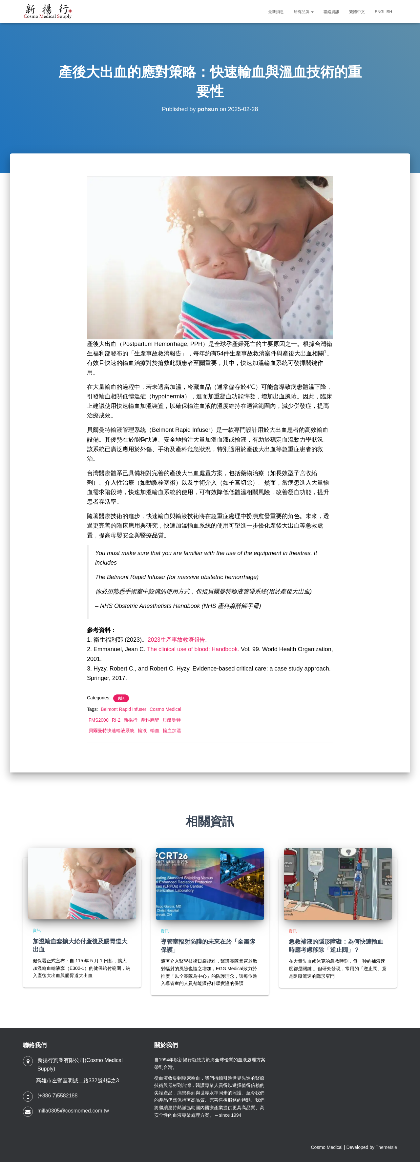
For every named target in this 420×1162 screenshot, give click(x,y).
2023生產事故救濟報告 (178, 639)
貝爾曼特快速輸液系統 (112, 730)
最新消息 (276, 12)
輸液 (142, 730)
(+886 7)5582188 (57, 1095)
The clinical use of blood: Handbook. (194, 649)
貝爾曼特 (171, 720)
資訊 (121, 698)
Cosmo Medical (165, 709)
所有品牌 (304, 12)
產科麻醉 (150, 720)
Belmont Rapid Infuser (123, 709)
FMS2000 (99, 720)
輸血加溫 (172, 730)
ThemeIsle (386, 1147)
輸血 (154, 730)
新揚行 (130, 720)
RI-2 (116, 720)
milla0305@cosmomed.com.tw (73, 1110)
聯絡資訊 (331, 12)
